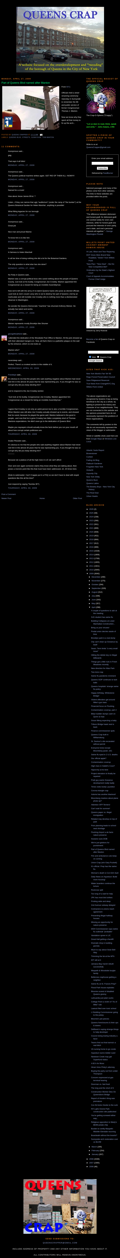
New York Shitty (93, 477)
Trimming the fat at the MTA (102, 956)
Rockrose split (97, 890)
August (95, 592)
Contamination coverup (101, 762)
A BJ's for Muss (97, 1063)
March (94, 1147)
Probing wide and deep (100, 901)
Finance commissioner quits (103, 731)
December (96, 577)
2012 (91, 562)
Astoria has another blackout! (103, 794)
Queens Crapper (20, 135)
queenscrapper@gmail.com (60, 1243)
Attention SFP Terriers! (100, 805)
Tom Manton (48, 137)
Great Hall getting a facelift (102, 939)
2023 (91, 520)
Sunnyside (36, 137)
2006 (91, 1166)
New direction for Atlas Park (102, 668)
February (96, 1150)
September (96, 588)
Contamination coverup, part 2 (103, 710)
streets (26, 137)
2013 (91, 558)
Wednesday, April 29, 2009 (23, 368)
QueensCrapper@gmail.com (98, 147)
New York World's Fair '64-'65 (98, 374)
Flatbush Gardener (94, 463)
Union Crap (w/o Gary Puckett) (104, 862)
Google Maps (96, 439)
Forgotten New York (94, 467)
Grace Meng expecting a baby (103, 720)
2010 (91, 570)
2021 (91, 528)
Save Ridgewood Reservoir (97, 380)
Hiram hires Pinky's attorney (103, 1067)
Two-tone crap (97, 672)
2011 (91, 566)
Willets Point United (94, 387)
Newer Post (6, 498)
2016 (91, 547)
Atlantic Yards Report (95, 450)
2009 (91, 573)
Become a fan (92, 339)
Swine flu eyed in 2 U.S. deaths (104, 754)
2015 (91, 551)
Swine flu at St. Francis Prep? (103, 984)
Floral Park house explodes (102, 987)
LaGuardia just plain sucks (102, 998)
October (95, 584)
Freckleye (12, 375)
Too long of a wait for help (102, 894)
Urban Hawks (92, 496)
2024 (91, 517)
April (94, 607)
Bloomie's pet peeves (100, 1019)
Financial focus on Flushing (102, 706)
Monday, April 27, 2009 (21, 165)
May (94, 603)
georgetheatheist (15, 334)
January (95, 1154)
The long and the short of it (102, 1088)
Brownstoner (91, 453)
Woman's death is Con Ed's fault (104, 873)
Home (42, 498)
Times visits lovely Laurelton (103, 787)
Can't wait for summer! (100, 808)
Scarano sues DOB (99, 839)
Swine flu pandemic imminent (103, 676)
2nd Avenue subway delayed (103, 905)
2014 (91, 555)
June (94, 600)
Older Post (77, 498)
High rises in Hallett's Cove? (103, 766)
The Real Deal (92, 493)
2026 (91, 509)
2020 (91, 532)
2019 (91, 536)
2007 (91, 1163)
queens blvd (15, 137)
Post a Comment (8, 494)
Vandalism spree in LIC (100, 935)
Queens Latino (92, 483)
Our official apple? (98, 758)
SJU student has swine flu (102, 617)
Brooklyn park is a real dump (103, 638)
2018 (91, 539)
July (94, 596)
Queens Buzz (92, 480)
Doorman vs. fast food (100, 1084)
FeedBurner (108, 173)
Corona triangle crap (99, 790)
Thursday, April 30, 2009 (22, 434)
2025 (91, 513)
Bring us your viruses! (100, 628)
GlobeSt (89, 470)
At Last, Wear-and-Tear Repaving (100, 252)
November (96, 581)
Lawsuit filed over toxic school (103, 1008)
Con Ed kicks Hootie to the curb (104, 1105)
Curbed (89, 457)
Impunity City (91, 473)
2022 (91, 524)
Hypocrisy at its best (99, 770)
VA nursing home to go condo (103, 1049)
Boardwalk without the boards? (104, 1135)
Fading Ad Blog (92, 460)
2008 (91, 1159)
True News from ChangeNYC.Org (100, 384)
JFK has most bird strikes (101, 897)
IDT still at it (96, 960)
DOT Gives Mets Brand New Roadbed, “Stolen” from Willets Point (100, 258)
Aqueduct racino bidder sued (103, 1053)
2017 (91, 543)
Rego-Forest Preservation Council (100, 377)
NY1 (68, 87)
